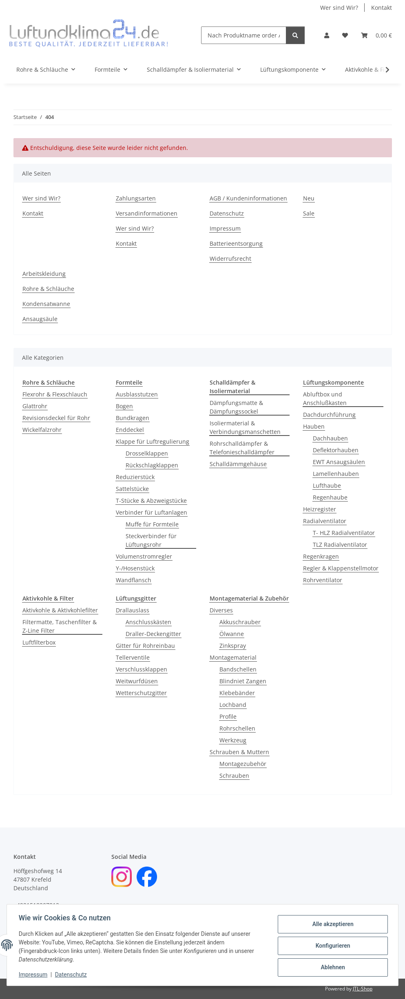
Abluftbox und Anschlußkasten (325, 398)
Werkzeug (232, 740)
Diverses (221, 610)
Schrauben (234, 775)
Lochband (232, 705)
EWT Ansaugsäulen (339, 462)
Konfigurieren (331, 945)
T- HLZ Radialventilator (344, 533)
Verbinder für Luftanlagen (151, 512)
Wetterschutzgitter (141, 693)
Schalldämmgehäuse (238, 464)
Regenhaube (330, 497)
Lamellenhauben (336, 473)
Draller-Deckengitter (153, 634)
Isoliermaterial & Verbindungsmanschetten (245, 427)
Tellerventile (133, 657)
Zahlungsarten (136, 198)
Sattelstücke (132, 489)
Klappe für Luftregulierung (152, 441)
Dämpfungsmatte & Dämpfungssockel (236, 407)
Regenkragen (321, 556)
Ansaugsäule (40, 319)
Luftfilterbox (38, 642)
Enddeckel (130, 429)
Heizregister (319, 509)
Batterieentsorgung (236, 243)
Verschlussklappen (141, 669)
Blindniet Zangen (242, 681)
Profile (228, 716)
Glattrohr (34, 406)
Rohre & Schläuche (48, 289)
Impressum (34, 974)
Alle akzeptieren (331, 924)
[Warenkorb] (376, 35)
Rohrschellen (237, 728)
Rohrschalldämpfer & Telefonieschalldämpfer (242, 448)
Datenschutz (72, 974)
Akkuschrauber (240, 622)
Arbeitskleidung (44, 273)
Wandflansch (133, 580)
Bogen (124, 406)
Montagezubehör (242, 764)
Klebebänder (237, 693)
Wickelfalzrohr (42, 429)
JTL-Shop (362, 988)
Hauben (314, 426)
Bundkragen (132, 418)
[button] (327, 35)
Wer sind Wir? (339, 7)
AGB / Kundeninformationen (248, 198)
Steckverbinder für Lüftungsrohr (151, 540)
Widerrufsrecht (230, 258)
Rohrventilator (322, 580)
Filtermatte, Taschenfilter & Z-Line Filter (59, 626)
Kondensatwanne (46, 304)
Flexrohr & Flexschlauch (54, 394)
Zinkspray (232, 645)
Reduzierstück (135, 477)
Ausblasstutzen (137, 394)
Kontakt (381, 7)
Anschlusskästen (148, 622)
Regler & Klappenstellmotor (340, 568)
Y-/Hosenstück (135, 568)
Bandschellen (238, 669)
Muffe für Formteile (152, 524)
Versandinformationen (146, 213)
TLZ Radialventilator (340, 544)
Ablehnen (331, 967)
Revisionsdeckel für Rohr (56, 418)
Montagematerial (233, 657)
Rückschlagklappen (152, 465)
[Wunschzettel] (345, 35)
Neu (308, 198)
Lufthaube (327, 485)
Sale (308, 213)
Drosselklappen (147, 453)
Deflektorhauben (336, 450)
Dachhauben (330, 438)
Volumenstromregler (144, 556)
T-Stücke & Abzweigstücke (151, 500)
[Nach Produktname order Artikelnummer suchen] (243, 35)
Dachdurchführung (329, 414)
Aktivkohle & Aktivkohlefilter (60, 610)
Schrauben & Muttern (239, 752)
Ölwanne (231, 634)
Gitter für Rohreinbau (145, 645)
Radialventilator (324, 521)
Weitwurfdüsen (137, 681)
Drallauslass (132, 610)
